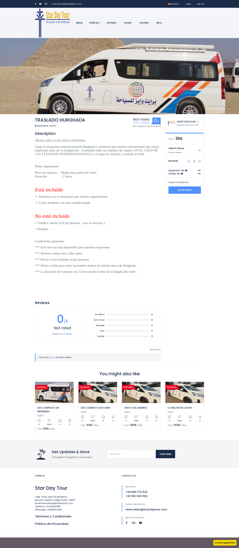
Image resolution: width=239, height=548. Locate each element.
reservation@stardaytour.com (67, 3)
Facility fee (175, 173)
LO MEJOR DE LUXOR (180, 408)
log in (52, 357)
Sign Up (200, 4)
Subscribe (165, 454)
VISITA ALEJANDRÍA (135, 408)
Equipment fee (177, 170)
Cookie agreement (224, 542)
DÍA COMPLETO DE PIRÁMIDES (48, 409)
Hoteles (112, 22)
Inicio (79, 22)
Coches (144, 22)
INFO (159, 22)
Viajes (128, 22)
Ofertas (95, 22)
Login (188, 4)
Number (173, 161)
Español (174, 4)
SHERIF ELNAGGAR (186, 121)
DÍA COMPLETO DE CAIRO (96, 408)
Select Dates (176, 148)
